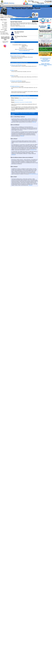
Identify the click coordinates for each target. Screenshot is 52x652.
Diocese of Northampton (19, 100)
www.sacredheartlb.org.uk (24, 50)
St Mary (12, 70)
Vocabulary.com (33, 149)
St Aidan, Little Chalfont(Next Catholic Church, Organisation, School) (45, 64)
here (7, 42)
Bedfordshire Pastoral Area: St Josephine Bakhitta (23, 102)
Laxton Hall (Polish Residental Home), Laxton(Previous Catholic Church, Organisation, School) (45, 60)
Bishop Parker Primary (15, 56)
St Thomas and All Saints (16, 65)
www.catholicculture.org (33, 173)
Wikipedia (34, 122)
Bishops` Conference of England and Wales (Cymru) (28, 98)
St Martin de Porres (14, 86)
